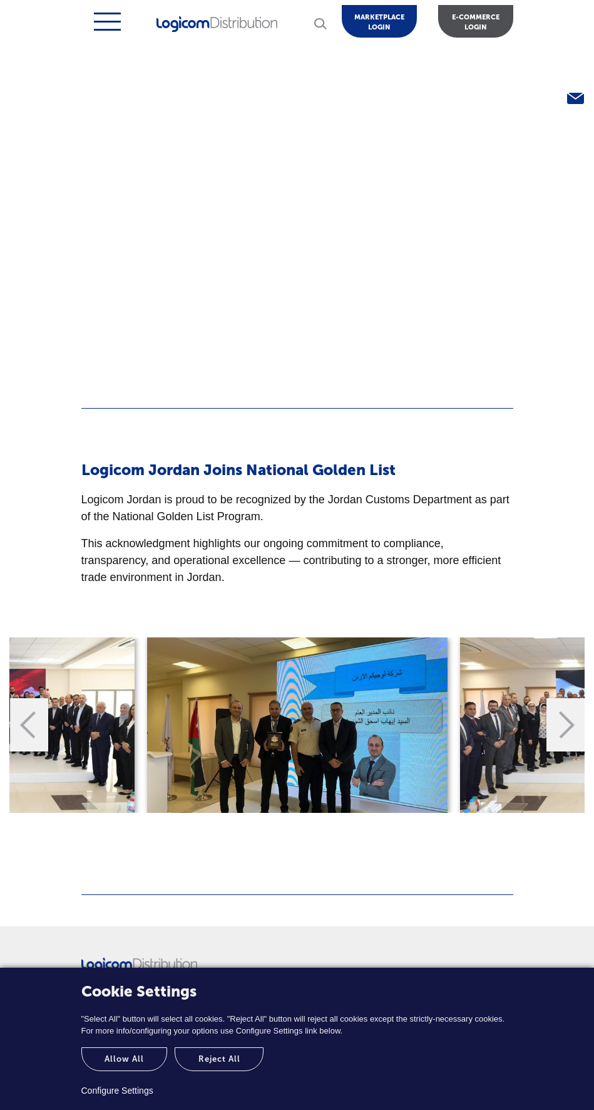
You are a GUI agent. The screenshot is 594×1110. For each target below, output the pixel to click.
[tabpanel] (297, 725)
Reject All (219, 1059)
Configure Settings (117, 1091)
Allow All (124, 1059)
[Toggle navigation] (105, 21)
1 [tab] (278, 825)
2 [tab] (316, 825)
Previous (30, 725)
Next (565, 725)
